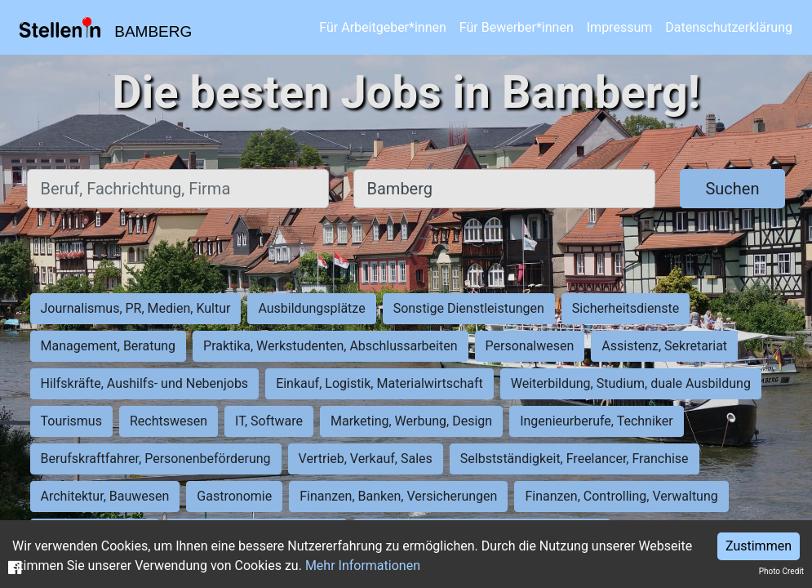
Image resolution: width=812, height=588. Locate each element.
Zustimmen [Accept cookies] (758, 546)
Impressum (620, 27)
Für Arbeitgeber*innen (382, 27)
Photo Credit (781, 571)
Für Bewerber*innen (516, 27)
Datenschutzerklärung (728, 27)
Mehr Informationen (362, 565)
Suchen (732, 188)
